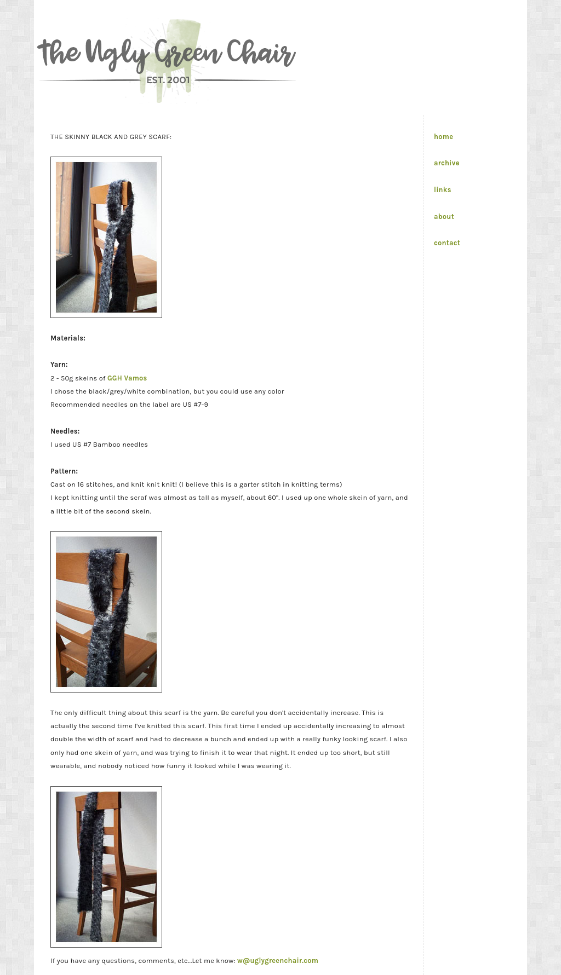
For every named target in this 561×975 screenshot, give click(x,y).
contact (447, 243)
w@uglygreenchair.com (277, 960)
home (443, 136)
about (444, 216)
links (442, 190)
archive (447, 163)
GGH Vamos (127, 378)
